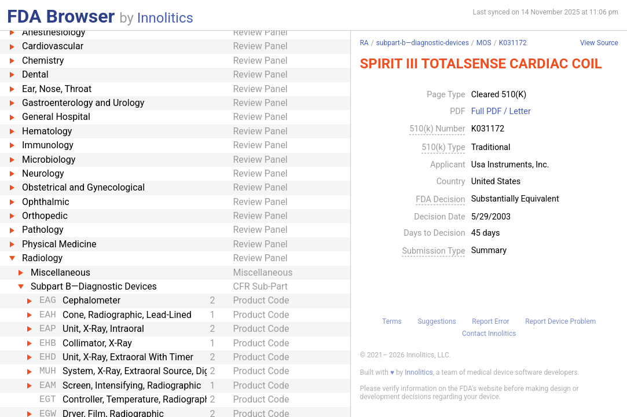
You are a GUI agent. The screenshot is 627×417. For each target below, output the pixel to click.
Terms (392, 321)
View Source (599, 43)
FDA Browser (61, 16)
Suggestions (436, 321)
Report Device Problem (560, 321)
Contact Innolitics (489, 334)
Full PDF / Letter (501, 111)
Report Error (490, 321)
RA (364, 43)
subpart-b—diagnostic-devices (422, 43)
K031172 (513, 43)
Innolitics (165, 18)
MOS (484, 43)
